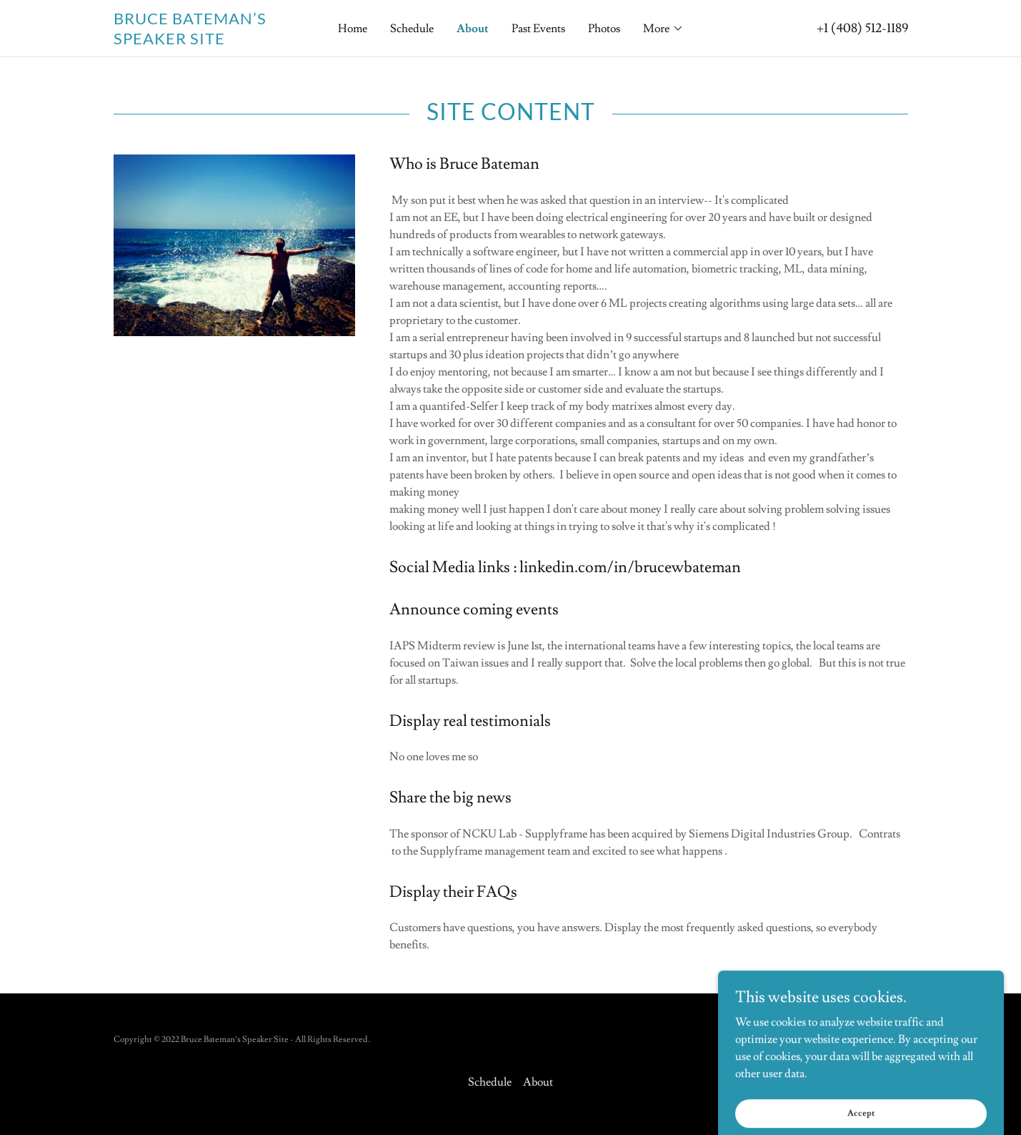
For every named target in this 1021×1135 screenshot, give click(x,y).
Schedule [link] (412, 28)
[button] (663, 28)
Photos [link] (604, 28)
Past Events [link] (538, 28)
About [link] (473, 28)
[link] (213, 41)
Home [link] (352, 28)
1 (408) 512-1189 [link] (866, 28)
